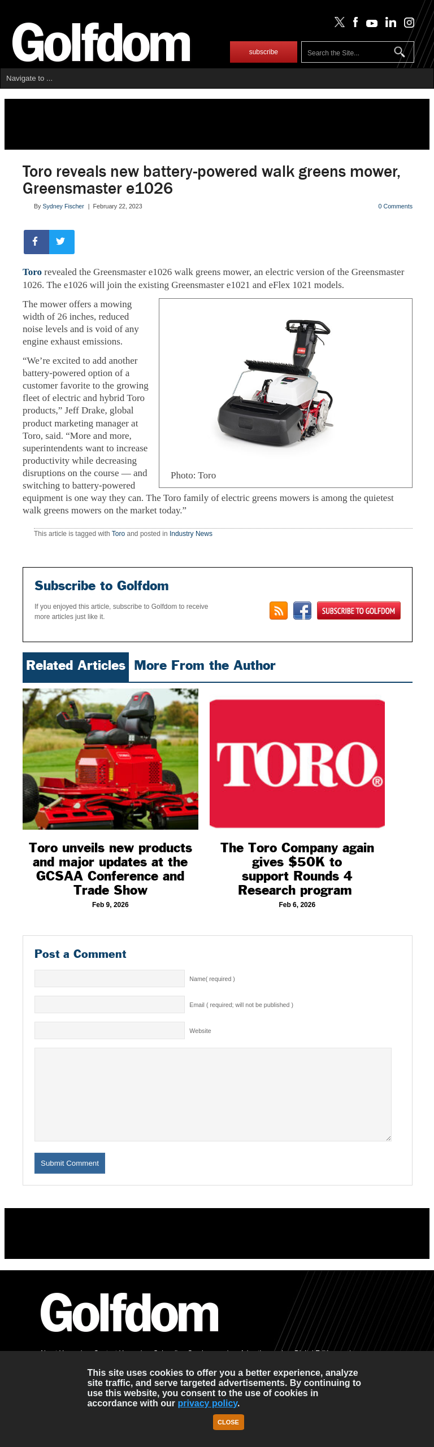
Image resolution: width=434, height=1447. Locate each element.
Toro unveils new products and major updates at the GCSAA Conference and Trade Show (110, 869)
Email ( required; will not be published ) (241, 1004)
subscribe (263, 52)
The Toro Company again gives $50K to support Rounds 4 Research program (297, 869)
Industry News (191, 534)
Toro (32, 272)
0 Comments (396, 206)
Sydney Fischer (63, 206)
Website (200, 1030)
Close (228, 1422)
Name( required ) (212, 978)
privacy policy (207, 1403)
